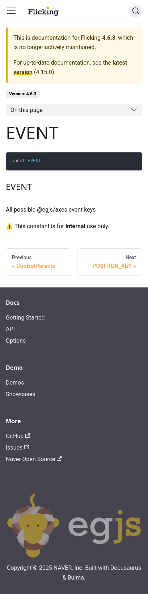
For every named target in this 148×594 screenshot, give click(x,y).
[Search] (135, 10)
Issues (17, 447)
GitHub (18, 436)
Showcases (20, 394)
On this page (26, 110)
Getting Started (25, 317)
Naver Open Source (34, 459)
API (10, 329)
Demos (15, 382)
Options (16, 340)
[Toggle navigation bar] (11, 10)
